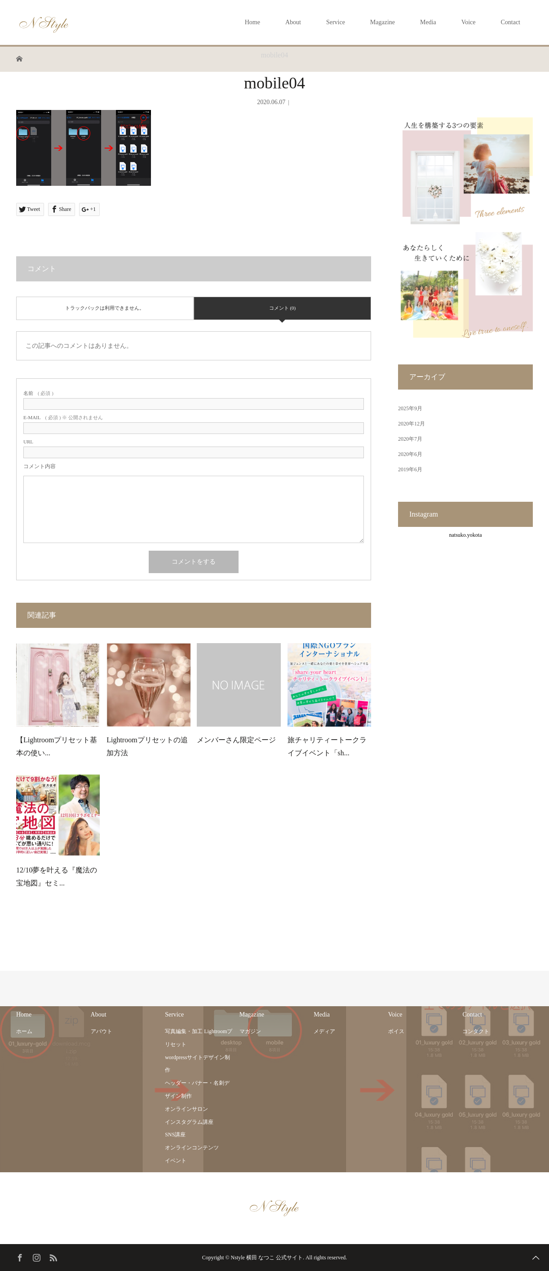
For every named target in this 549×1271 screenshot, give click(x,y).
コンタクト (475, 1031)
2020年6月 (410, 454)
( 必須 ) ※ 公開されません (63, 417)
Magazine (382, 22)
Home (252, 22)
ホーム (24, 1031)
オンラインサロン (186, 1109)
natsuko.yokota (465, 535)
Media (428, 22)
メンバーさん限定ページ (236, 740)
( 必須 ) (38, 393)
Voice (468, 22)
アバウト (101, 1031)
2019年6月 (410, 469)
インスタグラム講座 (189, 1122)
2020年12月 (411, 424)
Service (335, 22)
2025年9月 (410, 408)
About (293, 22)
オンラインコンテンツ (192, 1147)
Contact (510, 22)
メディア (324, 1031)
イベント (175, 1160)
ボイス (396, 1031)
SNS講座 (175, 1134)
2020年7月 (410, 439)
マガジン (250, 1031)
